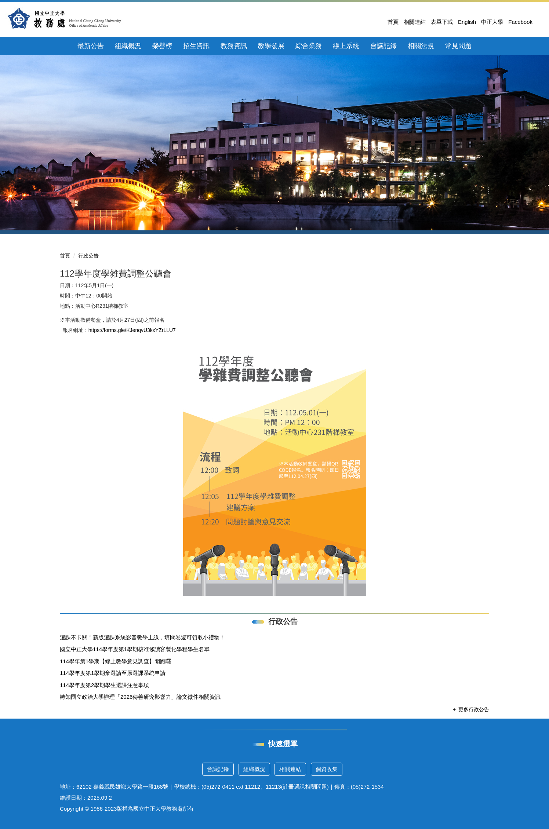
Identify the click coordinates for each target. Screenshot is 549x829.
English (467, 22)
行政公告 (88, 256)
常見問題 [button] (458, 46)
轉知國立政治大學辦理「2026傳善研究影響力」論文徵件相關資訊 (140, 697)
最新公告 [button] (90, 46)
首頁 (393, 22)
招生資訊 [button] (196, 46)
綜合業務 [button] (308, 46)
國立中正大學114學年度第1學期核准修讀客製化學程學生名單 (135, 649)
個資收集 (327, 769)
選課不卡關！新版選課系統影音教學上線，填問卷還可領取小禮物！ (142, 637)
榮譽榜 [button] (162, 46)
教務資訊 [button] (234, 46)
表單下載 (442, 22)
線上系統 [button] (346, 46)
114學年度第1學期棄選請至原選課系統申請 (113, 673)
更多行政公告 (473, 709)
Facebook (520, 22)
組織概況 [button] (128, 46)
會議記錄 (218, 769)
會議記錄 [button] (383, 46)
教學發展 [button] (271, 46)
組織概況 (254, 769)
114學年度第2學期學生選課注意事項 (104, 685)
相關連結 (415, 22)
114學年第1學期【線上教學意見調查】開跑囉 (115, 661)
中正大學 (492, 22)
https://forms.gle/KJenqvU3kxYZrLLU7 (132, 330)
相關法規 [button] (421, 46)
